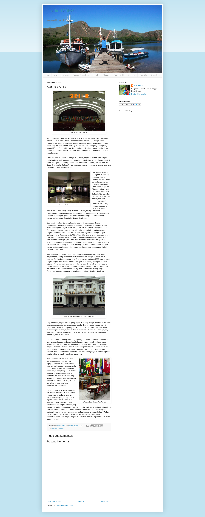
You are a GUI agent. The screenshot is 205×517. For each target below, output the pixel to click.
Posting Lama (105, 501)
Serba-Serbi (119, 75)
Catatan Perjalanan (58, 429)
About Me (132, 75)
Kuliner (66, 75)
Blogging (106, 75)
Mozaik (56, 75)
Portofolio (143, 75)
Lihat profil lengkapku (138, 94)
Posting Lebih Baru (54, 501)
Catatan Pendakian (81, 75)
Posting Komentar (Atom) (64, 505)
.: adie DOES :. (62, 10)
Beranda (81, 501)
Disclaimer (155, 75)
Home (47, 75)
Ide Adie (95, 75)
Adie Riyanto (138, 85)
